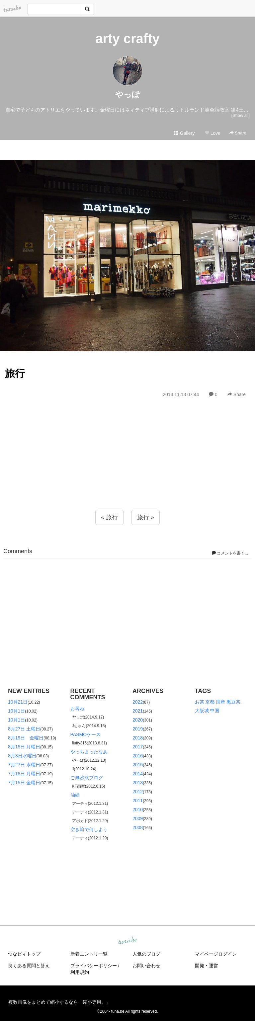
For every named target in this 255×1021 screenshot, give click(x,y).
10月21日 (18, 702)
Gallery (184, 133)
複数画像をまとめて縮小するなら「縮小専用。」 (59, 1002)
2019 (137, 728)
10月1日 (16, 711)
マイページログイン (216, 954)
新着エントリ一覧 (89, 954)
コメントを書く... (230, 553)
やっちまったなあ (89, 751)
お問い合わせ (146, 965)
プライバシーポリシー (93, 965)
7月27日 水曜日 (24, 764)
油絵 (75, 795)
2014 (137, 773)
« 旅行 (109, 517)
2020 (137, 720)
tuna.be (127, 941)
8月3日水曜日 (22, 755)
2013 (137, 782)
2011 (137, 800)
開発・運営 (206, 965)
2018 (137, 737)
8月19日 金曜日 (25, 737)
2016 (137, 755)
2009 (137, 818)
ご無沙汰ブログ (86, 777)
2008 (137, 827)
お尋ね (77, 708)
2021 (137, 711)
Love (212, 133)
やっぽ (127, 94)
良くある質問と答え (29, 965)
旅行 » (145, 517)
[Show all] (240, 115)
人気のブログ (146, 954)
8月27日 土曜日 (24, 728)
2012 (137, 791)
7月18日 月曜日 (24, 773)
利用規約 (79, 972)
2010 (137, 809)
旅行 (15, 373)
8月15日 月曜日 (24, 746)
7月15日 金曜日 (24, 782)
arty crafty (127, 38)
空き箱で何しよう (89, 829)
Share (237, 132)
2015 (137, 764)
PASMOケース (85, 734)
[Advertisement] (127, 468)
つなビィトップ (24, 954)
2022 (137, 702)
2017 (137, 746)
